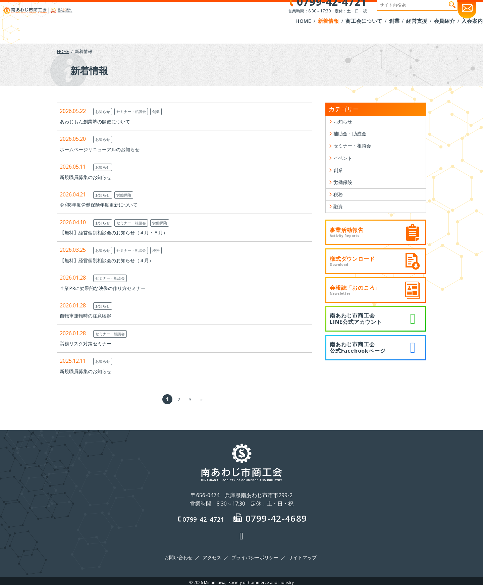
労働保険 (128, 195)
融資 (338, 218)
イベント (344, 163)
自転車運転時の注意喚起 (89, 315)
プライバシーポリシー (254, 556)
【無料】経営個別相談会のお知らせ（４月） (113, 260)
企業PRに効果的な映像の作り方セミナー (109, 288)
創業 (165, 111)
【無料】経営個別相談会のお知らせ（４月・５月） (121, 232)
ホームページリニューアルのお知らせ (105, 149)
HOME (63, 51)
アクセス (213, 556)
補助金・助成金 (352, 136)
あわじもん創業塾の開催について (100, 121)
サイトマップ (300, 556)
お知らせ (104, 111)
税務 (165, 250)
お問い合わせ (181, 556)
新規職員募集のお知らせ (89, 177)
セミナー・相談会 (136, 111)
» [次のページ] (201, 399)
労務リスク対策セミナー (89, 343)
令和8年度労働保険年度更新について (104, 204)
